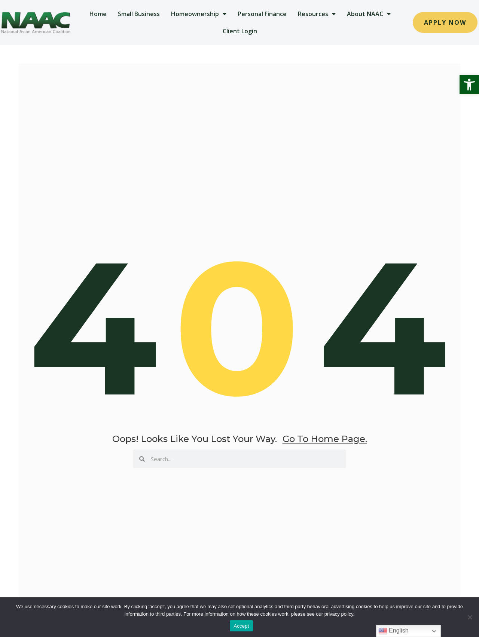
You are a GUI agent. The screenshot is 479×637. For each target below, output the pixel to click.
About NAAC (369, 14)
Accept (241, 626)
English (393, 631)
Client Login (240, 31)
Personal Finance (262, 14)
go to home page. (325, 438)
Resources (317, 14)
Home (98, 14)
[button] (469, 84)
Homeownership (198, 14)
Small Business (139, 14)
